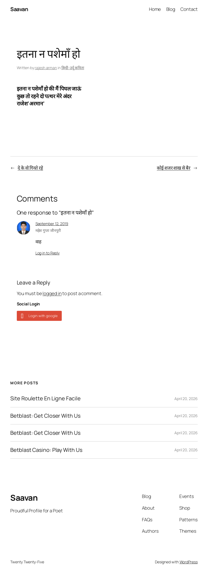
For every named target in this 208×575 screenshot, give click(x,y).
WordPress (189, 561)
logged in (52, 293)
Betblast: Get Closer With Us (45, 416)
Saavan (19, 9)
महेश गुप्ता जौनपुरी (48, 230)
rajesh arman (46, 67)
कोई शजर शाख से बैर (173, 168)
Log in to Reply (47, 252)
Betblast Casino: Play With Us (46, 450)
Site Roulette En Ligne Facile (45, 398)
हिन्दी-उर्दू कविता (72, 67)
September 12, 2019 (51, 223)
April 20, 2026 (186, 398)
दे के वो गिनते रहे (30, 168)
